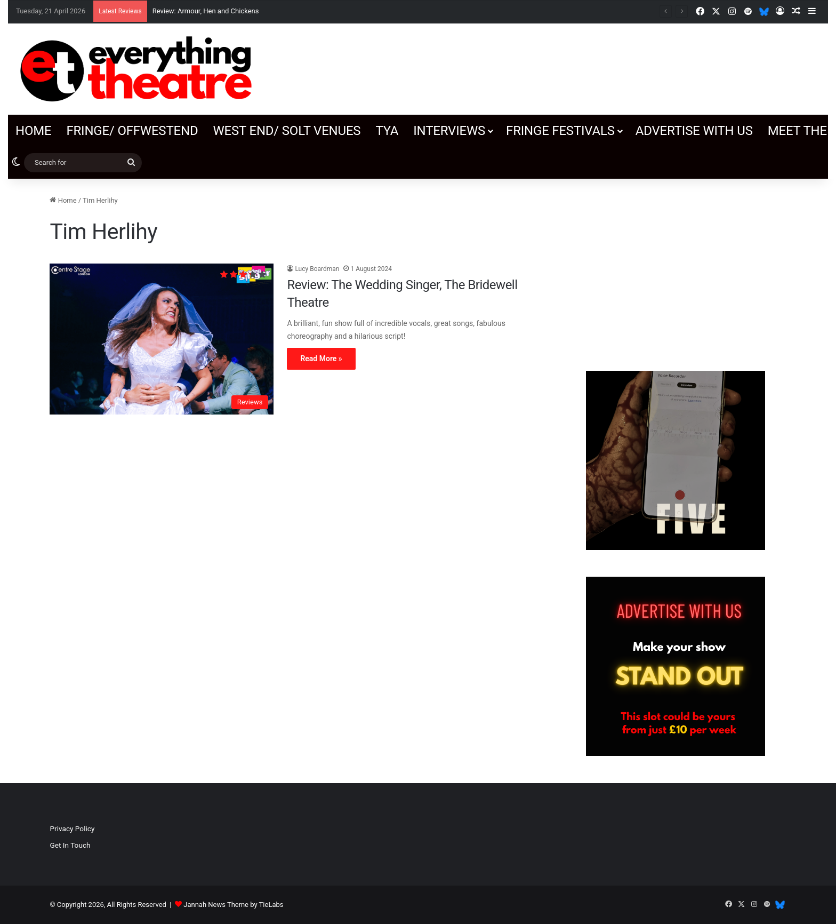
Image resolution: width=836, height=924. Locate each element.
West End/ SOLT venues (286, 130)
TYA (386, 130)
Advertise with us (694, 130)
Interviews (449, 130)
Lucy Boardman (317, 269)
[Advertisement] (675, 269)
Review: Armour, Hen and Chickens (205, 11)
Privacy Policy (72, 828)
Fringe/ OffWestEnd (132, 130)
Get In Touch (70, 845)
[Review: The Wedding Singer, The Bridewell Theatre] (162, 339)
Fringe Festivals (560, 130)
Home (33, 130)
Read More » (321, 358)
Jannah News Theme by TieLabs (233, 905)
